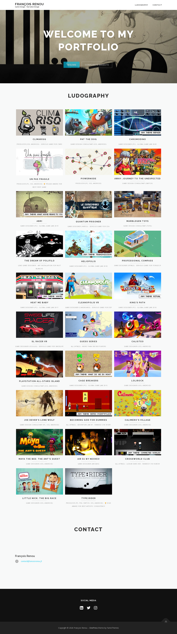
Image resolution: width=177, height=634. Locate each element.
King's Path (137, 326)
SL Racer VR (39, 365)
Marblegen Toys (137, 244)
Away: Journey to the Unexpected (137, 204)
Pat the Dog (88, 162)
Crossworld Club (137, 482)
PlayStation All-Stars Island (39, 404)
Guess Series (88, 365)
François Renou (29, 4)
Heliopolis (88, 286)
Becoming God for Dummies (88, 443)
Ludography (141, 5)
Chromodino (137, 162)
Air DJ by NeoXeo (88, 482)
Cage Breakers (88, 404)
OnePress (93, 628)
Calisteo (138, 365)
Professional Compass (137, 286)
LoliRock (137, 404)
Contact (157, 5)
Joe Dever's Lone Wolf (39, 443)
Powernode (88, 204)
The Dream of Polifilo (39, 286)
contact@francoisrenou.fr (31, 586)
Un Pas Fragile (39, 204)
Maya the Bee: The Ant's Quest (39, 482)
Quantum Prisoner (88, 245)
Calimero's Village (137, 443)
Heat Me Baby (39, 326)
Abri (39, 244)
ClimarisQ (39, 162)
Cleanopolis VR (88, 326)
